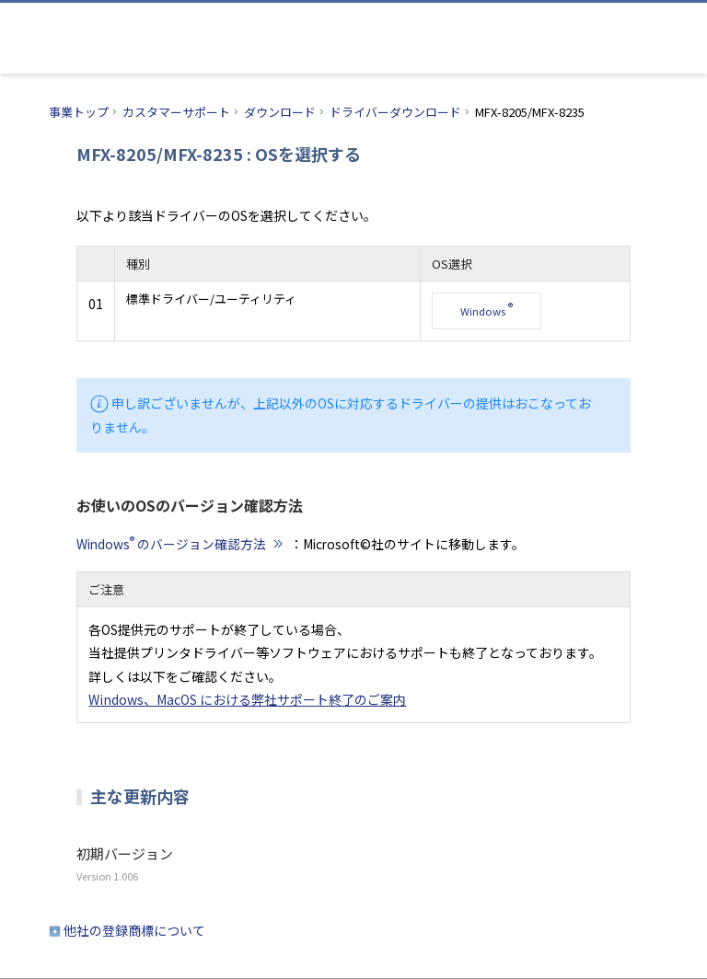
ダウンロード (280, 112)
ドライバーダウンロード (395, 112)
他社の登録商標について (134, 930)
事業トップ (79, 112)
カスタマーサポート (176, 112)
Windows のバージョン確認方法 (181, 544)
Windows (486, 309)
